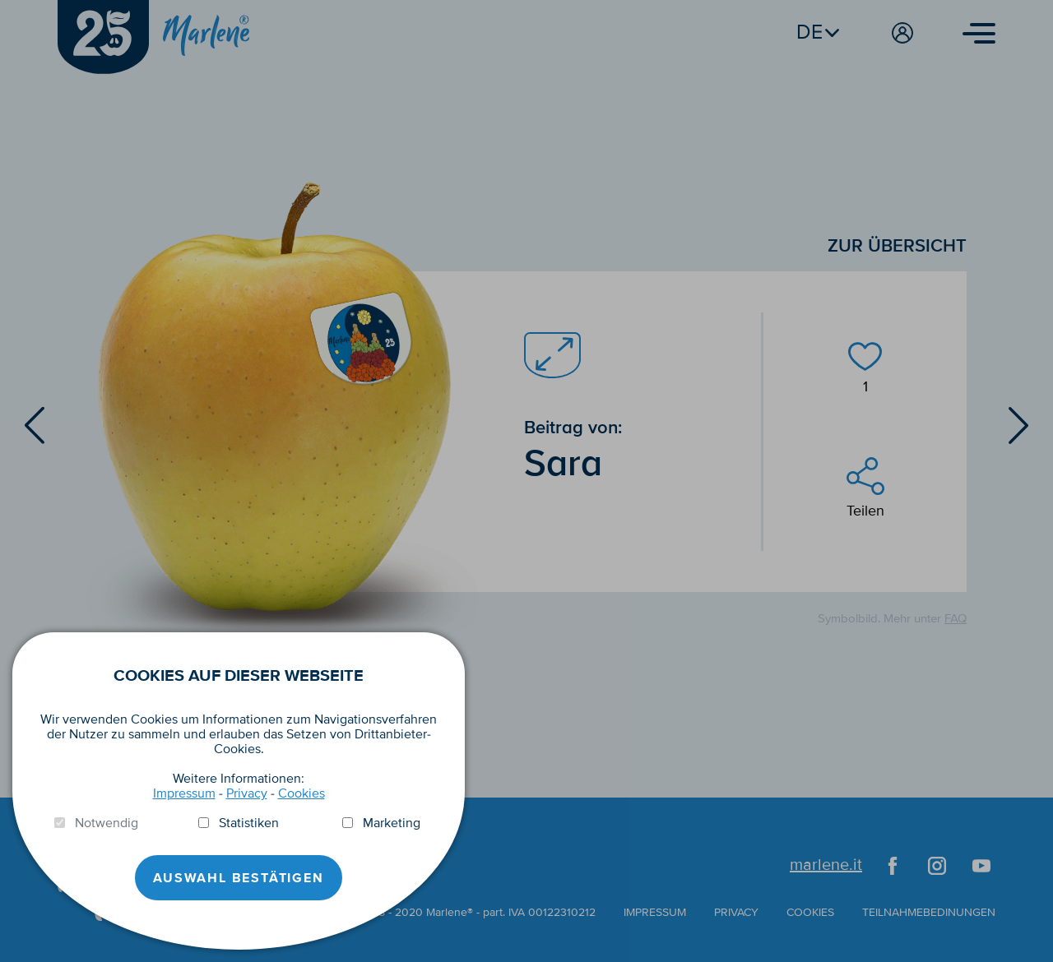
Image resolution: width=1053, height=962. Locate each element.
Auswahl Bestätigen (238, 878)
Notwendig (106, 823)
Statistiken (249, 823)
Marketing (391, 823)
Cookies (301, 793)
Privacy (246, 793)
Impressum (184, 793)
